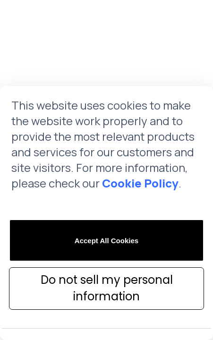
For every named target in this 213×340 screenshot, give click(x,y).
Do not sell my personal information (107, 288)
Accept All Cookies (106, 241)
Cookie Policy (140, 183)
